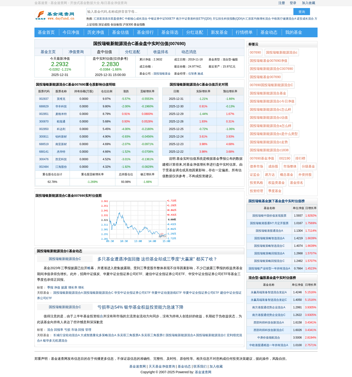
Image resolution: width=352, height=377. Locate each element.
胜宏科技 (61, 159)
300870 (44, 121)
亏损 (67, 329)
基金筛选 (169, 32)
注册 (281, 3)
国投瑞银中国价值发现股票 (269, 215)
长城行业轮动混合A (66, 335)
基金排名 (296, 182)
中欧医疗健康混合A (284, 18)
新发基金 (219, 32)
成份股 (273, 166)
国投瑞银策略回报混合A (269, 253)
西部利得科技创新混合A (269, 322)
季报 (50, 287)
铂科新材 (61, 136)
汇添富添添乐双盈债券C (109, 18)
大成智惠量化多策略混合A (98, 335)
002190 (284, 158)
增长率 (72, 287)
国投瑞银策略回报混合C (269, 261)
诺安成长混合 (305, 18)
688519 (44, 144)
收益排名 (160, 52)
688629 (44, 106)
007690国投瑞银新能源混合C (271, 85)
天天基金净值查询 (162, 366)
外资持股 (305, 174)
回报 (81, 329)
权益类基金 (276, 182)
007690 (255, 52)
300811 (44, 136)
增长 (81, 287)
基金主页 (48, 52)
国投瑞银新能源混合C (65, 259)
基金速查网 (137, 366)
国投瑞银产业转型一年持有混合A (269, 268)
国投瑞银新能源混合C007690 (271, 69)
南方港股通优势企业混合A (268, 307)
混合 (50, 329)
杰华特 (61, 151)
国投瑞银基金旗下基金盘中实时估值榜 (276, 201)
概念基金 (286, 174)
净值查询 (76, 52)
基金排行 (145, 32)
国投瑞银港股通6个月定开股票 (269, 223)
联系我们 (200, 366)
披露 (64, 287)
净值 (57, 287)
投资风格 (256, 182)
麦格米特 (61, 114)
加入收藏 (308, 3)
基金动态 (268, 32)
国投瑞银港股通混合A (269, 230)
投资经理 (256, 191)
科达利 (61, 129)
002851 (44, 114)
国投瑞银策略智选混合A (269, 238)
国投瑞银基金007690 (265, 77)
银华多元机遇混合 (55, 340)
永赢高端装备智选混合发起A (269, 292)
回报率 (58, 329)
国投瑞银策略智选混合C (269, 245)
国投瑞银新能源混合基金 (268, 93)
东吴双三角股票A (128, 335)
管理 (88, 329)
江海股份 (61, 166)
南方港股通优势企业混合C (268, 315)
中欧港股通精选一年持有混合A (268, 345)
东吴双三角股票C (153, 335)
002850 (44, 129)
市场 (74, 329)
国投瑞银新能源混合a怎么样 (270, 126)
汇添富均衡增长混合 (258, 18)
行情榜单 (244, 32)
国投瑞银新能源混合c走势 (269, 142)
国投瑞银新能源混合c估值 (269, 117)
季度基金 (274, 191)
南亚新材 (61, 144)
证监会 (255, 174)
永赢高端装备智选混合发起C (269, 300)
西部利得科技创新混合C (269, 330)
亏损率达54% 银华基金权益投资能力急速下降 (140, 307)
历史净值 (95, 32)
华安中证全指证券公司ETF (132, 292)
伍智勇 (192, 73)
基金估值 (120, 32)
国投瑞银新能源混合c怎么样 (270, 109)
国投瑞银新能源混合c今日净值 (272, 101)
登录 (293, 3)
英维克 (61, 99)
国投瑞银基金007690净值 (268, 61)
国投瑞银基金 (162, 73)
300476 (44, 159)
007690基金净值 (262, 158)
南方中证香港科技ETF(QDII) (194, 18)
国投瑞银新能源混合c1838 (269, 150)
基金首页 (46, 32)
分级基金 (308, 166)
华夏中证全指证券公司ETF (201, 292)
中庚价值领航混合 (268, 337)
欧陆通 (61, 121)
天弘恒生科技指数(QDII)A (229, 18)
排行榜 (300, 158)
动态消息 (189, 52)
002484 (44, 166)
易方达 (270, 174)
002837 (44, 99)
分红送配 (194, 32)
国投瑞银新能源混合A (68, 292)
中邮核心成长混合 (136, 18)
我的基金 (293, 32)
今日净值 (71, 32)
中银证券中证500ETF (161, 18)
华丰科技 (61, 106)
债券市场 (256, 166)
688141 (44, 151)
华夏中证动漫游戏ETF (166, 292)
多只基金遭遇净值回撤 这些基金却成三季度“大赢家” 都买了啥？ (157, 259)
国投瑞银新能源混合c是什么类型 (274, 134)
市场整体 (290, 166)
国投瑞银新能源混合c (282, 52)
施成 (200, 73)
